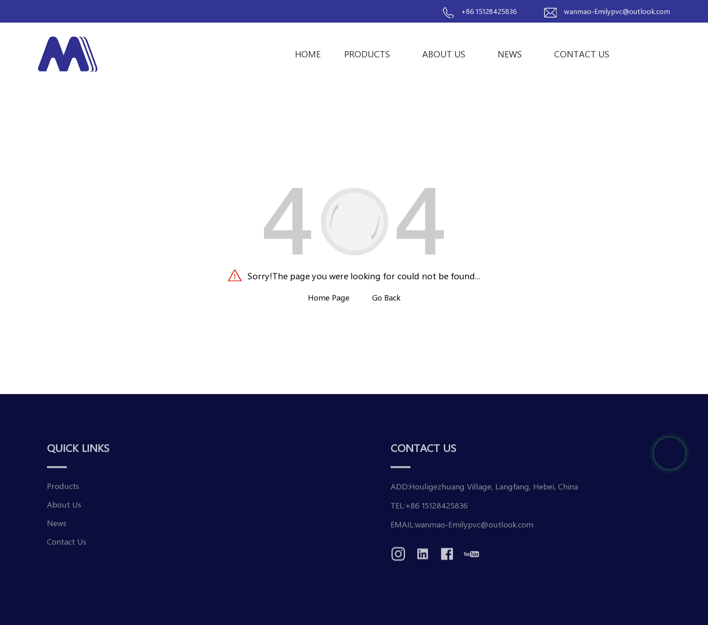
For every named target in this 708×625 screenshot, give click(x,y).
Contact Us (66, 555)
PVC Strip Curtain (231, 518)
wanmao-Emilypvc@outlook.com (617, 11)
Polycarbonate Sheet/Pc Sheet (253, 555)
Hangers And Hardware (242, 499)
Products (371, 53)
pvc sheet (216, 536)
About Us (448, 53)
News (514, 53)
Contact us (582, 53)
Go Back (386, 297)
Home (308, 53)
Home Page (328, 297)
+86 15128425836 (489, 11)
